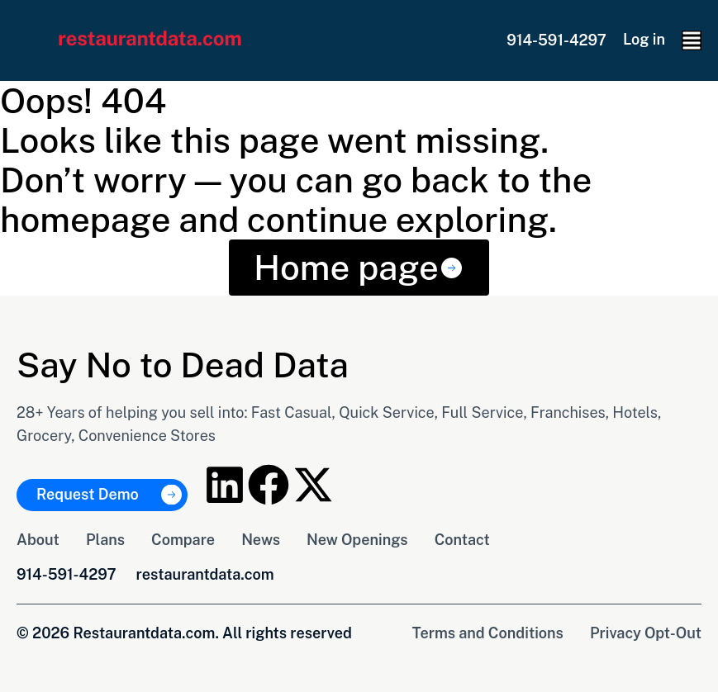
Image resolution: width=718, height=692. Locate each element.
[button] (691, 40)
